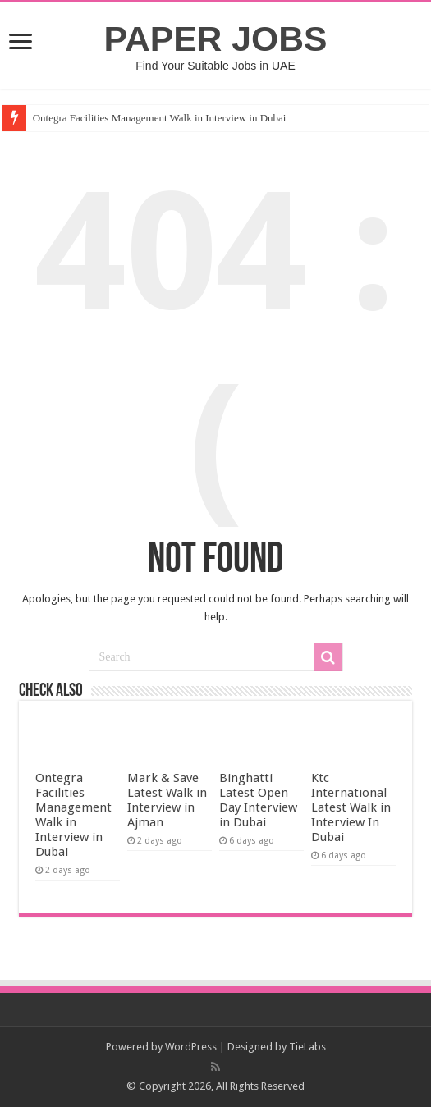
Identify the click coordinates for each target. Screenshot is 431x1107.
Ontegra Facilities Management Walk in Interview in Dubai (160, 118)
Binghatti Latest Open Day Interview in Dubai (258, 800)
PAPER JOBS (216, 38)
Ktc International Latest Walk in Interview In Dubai (351, 807)
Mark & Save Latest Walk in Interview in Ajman (167, 800)
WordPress (191, 1047)
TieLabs (307, 1047)
